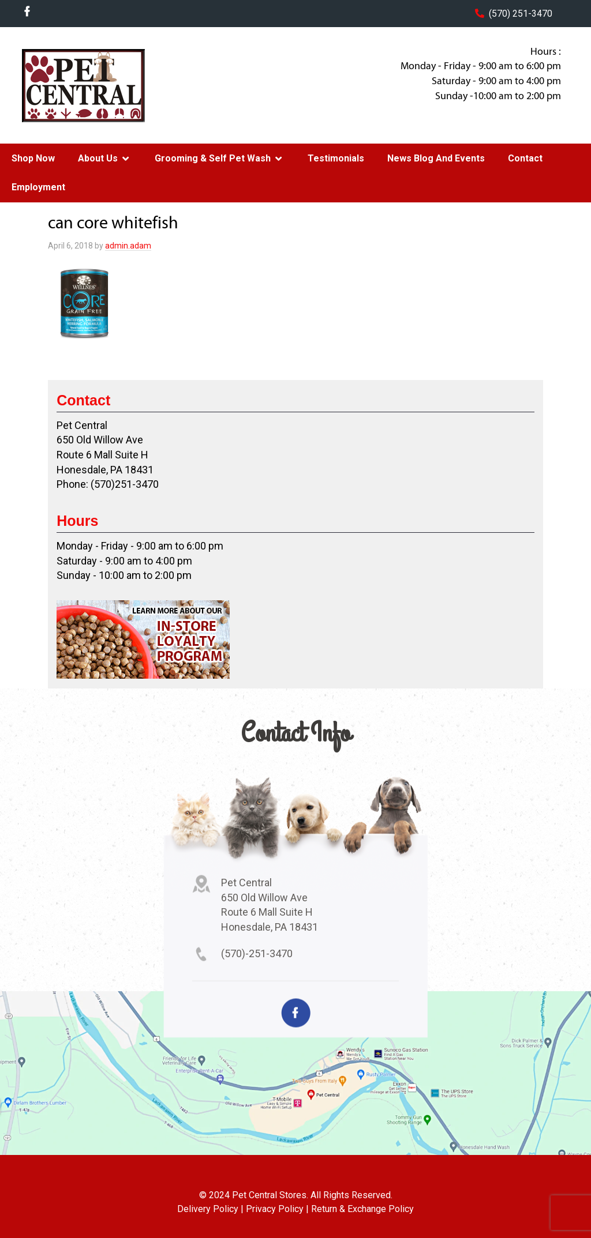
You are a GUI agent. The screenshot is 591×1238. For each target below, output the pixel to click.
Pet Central (111, 85)
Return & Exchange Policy (362, 1208)
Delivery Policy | (210, 1208)
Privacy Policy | (277, 1208)
